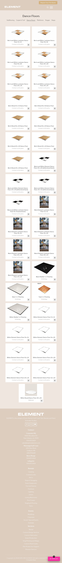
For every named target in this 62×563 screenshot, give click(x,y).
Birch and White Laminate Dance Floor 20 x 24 (18, 84)
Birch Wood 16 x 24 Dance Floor (44, 126)
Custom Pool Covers (31, 544)
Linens (31, 494)
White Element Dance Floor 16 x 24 (18, 357)
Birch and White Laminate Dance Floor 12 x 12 (18, 41)
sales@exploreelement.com (31, 443)
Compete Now (31, 560)
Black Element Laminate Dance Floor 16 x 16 (18, 232)
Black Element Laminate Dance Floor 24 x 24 (18, 275)
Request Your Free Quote (48, 2)
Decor (31, 477)
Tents (31, 506)
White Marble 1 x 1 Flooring (18, 317)
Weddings (31, 514)
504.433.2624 (31, 440)
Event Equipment (31, 483)
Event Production (31, 538)
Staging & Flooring (31, 503)
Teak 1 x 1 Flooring (44, 297)
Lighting (31, 492)
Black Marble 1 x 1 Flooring (44, 276)
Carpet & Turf (20, 20)
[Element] (13, 7)
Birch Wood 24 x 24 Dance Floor (18, 168)
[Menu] (51, 7)
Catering (31, 472)
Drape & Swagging (31, 480)
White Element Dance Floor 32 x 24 (44, 378)
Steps (53, 20)
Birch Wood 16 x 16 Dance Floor (44, 106)
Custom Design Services (31, 532)
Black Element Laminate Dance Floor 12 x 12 (44, 210)
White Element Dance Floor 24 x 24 (18, 378)
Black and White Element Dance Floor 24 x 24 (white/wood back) (18, 188)
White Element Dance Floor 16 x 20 (44, 337)
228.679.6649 (31, 453)
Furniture (31, 489)
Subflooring (10, 20)
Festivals (31, 523)
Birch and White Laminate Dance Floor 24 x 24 (44, 84)
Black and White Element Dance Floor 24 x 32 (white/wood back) (44, 188)
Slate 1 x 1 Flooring (18, 297)
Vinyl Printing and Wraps (31, 541)
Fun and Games (31, 486)
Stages (47, 20)
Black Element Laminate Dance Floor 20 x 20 (18, 254)
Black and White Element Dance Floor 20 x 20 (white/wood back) (44, 167)
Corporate (31, 517)
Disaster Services (31, 549)
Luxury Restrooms (31, 497)
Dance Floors (31, 20)
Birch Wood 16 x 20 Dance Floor (18, 126)
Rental (31, 529)
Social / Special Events (31, 520)
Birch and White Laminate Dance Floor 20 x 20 (44, 63)
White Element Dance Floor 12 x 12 (44, 317)
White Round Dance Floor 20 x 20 (31, 398)
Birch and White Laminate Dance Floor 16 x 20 (18, 63)
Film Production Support (31, 546)
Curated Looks (31, 475)
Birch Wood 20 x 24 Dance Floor (44, 146)
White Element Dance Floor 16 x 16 (18, 337)
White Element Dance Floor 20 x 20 (44, 357)
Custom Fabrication (31, 535)
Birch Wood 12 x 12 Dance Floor (17, 106)
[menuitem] (51, 7)
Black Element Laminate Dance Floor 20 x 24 (44, 254)
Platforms (40, 20)
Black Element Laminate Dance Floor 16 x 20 (44, 232)
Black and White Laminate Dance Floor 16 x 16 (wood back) (17, 210)
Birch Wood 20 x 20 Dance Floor (18, 146)
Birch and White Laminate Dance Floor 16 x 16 (44, 41)
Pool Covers (31, 500)
